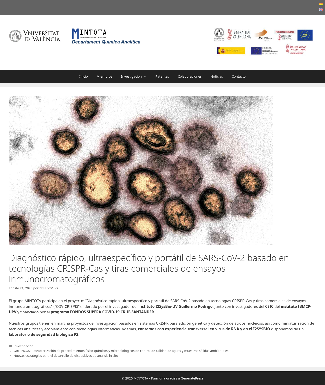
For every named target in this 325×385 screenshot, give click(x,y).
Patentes (162, 76)
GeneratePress (192, 378)
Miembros (104, 76)
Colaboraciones (190, 76)
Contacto (239, 76)
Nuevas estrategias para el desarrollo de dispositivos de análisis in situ (66, 355)
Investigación (136, 76)
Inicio (83, 76)
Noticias (217, 76)
